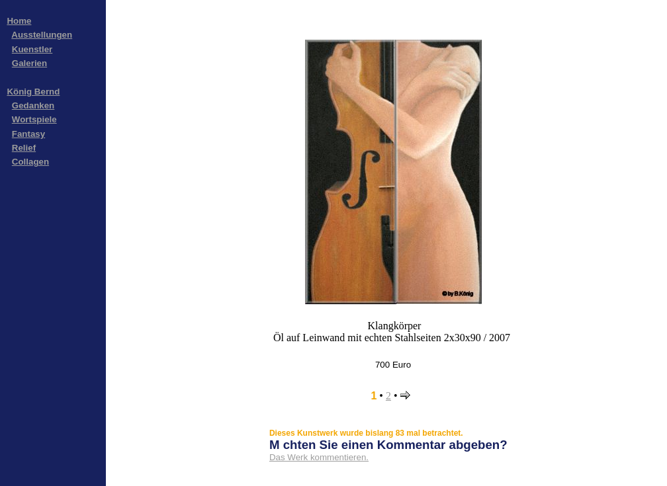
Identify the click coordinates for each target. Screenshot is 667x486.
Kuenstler (32, 49)
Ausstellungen (41, 35)
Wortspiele (34, 119)
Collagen (30, 162)
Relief (24, 148)
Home (19, 21)
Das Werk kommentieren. (319, 457)
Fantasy (28, 134)
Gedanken (33, 105)
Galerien (29, 63)
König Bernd (33, 92)
